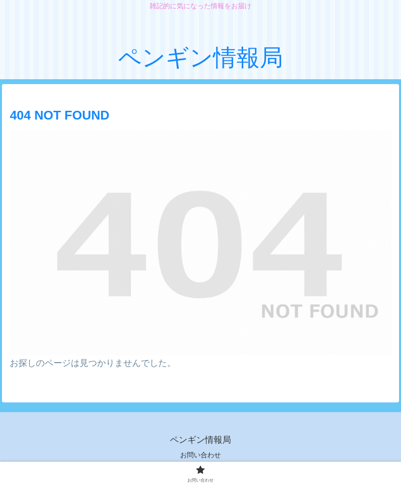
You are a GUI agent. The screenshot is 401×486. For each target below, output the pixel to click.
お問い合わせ (200, 455)
